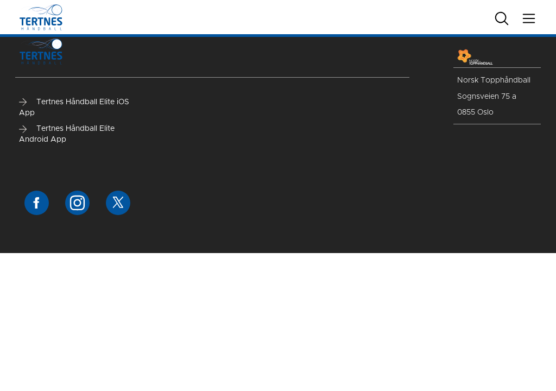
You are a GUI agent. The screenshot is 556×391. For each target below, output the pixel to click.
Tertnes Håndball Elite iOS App (74, 107)
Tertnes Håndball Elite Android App (67, 134)
